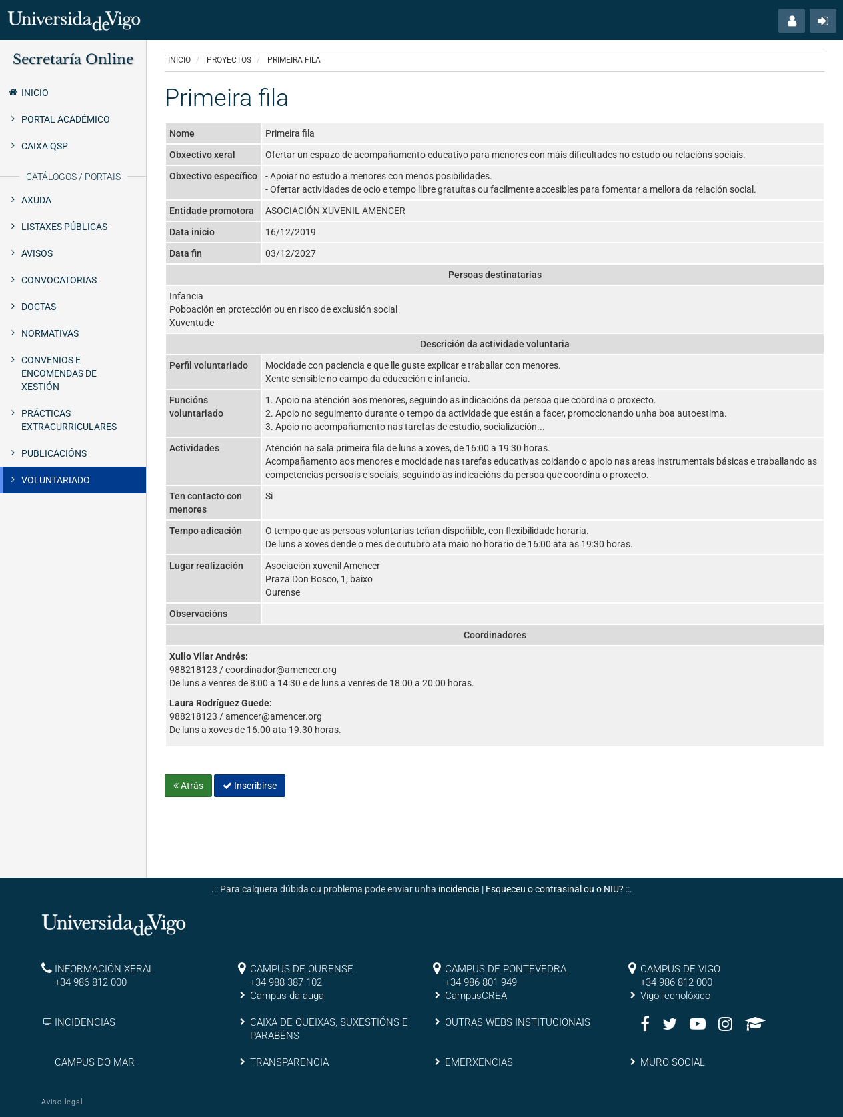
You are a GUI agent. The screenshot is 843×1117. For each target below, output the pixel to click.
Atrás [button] (188, 785)
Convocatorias (59, 280)
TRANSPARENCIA (289, 1062)
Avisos (37, 253)
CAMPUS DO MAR (95, 1062)
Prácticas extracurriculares (69, 420)
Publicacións (54, 453)
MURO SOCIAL (672, 1062)
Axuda (36, 200)
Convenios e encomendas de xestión (59, 373)
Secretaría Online (73, 59)
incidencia (459, 889)
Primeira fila (294, 60)
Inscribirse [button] (250, 785)
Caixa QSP (44, 146)
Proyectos (229, 60)
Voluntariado (55, 480)
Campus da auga (287, 996)
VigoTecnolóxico (675, 996)
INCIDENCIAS (85, 1022)
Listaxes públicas (64, 226)
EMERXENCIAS (479, 1062)
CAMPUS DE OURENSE (301, 969)
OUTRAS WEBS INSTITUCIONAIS (517, 1022)
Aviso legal (62, 1102)
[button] (791, 21)
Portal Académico (65, 119)
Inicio (28, 92)
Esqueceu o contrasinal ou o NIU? (555, 889)
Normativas (50, 333)
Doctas (38, 306)
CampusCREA (476, 996)
